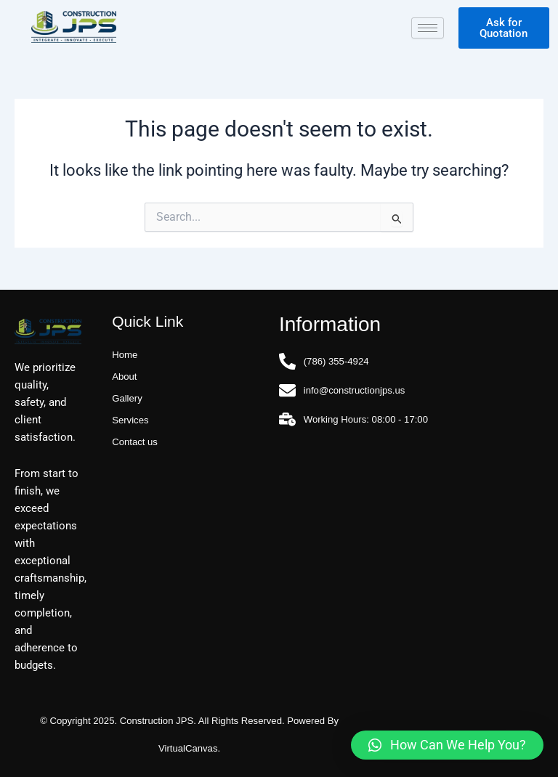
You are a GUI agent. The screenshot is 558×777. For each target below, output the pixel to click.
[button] (447, 745)
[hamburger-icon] (427, 27)
